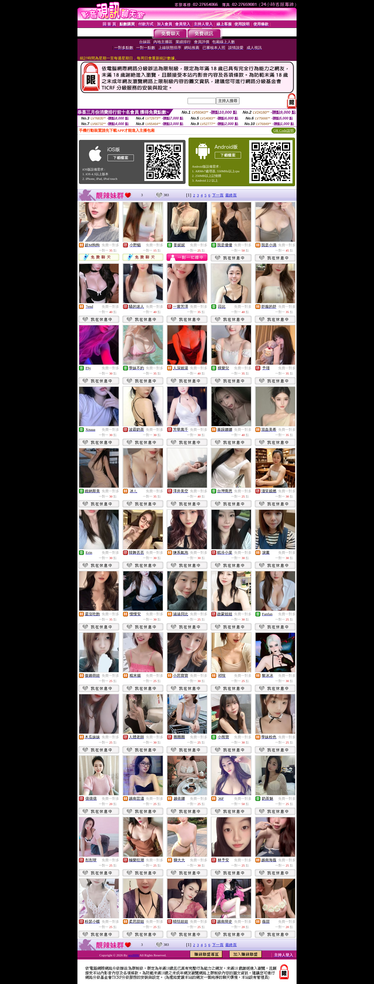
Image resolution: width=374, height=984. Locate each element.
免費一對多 (110, 245)
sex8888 (134, 955)
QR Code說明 (283, 131)
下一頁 (218, 195)
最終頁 (231, 195)
